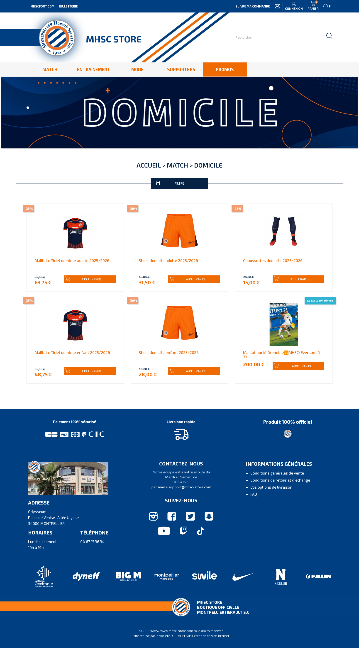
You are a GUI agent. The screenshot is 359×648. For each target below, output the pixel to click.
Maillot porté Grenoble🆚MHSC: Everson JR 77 (281, 354)
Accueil (149, 165)
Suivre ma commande (252, 6)
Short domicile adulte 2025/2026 (168, 260)
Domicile (208, 165)
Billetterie (68, 6)
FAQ (253, 494)
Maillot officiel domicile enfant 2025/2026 (72, 352)
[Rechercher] (284, 37)
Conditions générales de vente (277, 473)
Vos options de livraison (271, 487)
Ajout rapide (83, 279)
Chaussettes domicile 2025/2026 (273, 260)
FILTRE (170, 183)
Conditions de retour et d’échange (280, 480)
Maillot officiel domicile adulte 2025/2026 (72, 260)
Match (177, 165)
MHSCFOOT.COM (42, 6)
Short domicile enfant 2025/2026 (169, 352)
